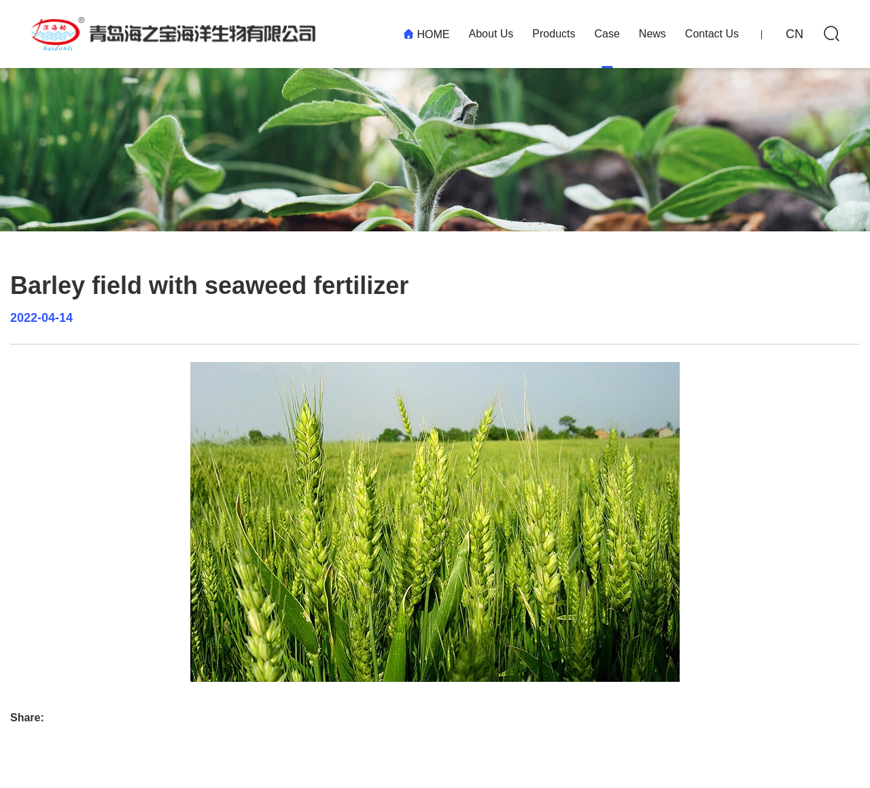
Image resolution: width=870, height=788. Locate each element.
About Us (491, 33)
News (652, 33)
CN (794, 34)
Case (606, 33)
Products (553, 33)
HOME (426, 34)
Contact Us (712, 33)
